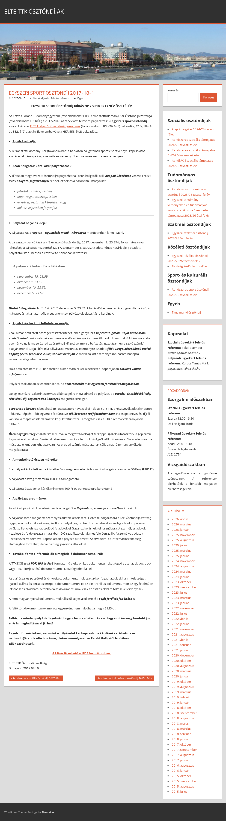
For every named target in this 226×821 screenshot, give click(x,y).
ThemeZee (48, 812)
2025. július (179, 545)
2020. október (181, 661)
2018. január (180, 739)
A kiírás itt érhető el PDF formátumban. (81, 653)
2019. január (180, 703)
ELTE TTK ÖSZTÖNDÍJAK (36, 11)
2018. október (181, 708)
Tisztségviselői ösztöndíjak (189, 266)
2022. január (180, 624)
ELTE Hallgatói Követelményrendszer (55, 126)
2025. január (180, 556)
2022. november (183, 608)
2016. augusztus (183, 765)
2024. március (181, 571)
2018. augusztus (183, 718)
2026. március (181, 524)
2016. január (180, 771)
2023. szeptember (184, 587)
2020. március (181, 671)
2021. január (180, 650)
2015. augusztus (183, 786)
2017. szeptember (184, 750)
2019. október (181, 682)
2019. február (181, 697)
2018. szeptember (184, 713)
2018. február (181, 734)
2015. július (179, 791)
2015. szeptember (184, 781)
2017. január (180, 760)
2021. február (181, 645)
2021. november (183, 629)
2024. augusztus (183, 566)
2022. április (180, 619)
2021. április (180, 640)
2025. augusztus (183, 540)
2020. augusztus (183, 666)
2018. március (181, 729)
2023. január (180, 603)
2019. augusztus (183, 687)
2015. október (181, 776)
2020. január (180, 676)
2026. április (180, 519)
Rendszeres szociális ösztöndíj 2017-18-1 (36, 678)
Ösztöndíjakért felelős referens (51, 98)
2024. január (180, 577)
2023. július (179, 592)
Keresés (173, 90)
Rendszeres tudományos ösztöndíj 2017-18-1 (123, 678)
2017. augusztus (183, 755)
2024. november (183, 561)
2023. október (181, 582)
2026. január (180, 530)
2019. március (181, 692)
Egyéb (80, 98)
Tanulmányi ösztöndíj (186, 312)
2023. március (181, 598)
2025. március (181, 551)
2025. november (183, 535)
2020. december (183, 655)
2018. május (180, 723)
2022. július (179, 613)
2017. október (181, 744)
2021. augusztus (183, 634)
